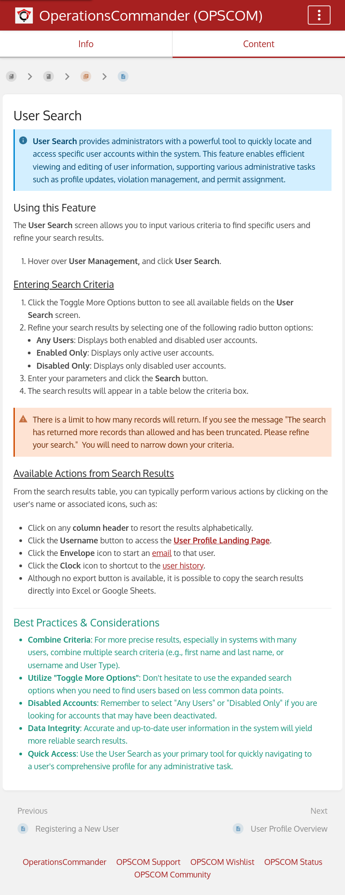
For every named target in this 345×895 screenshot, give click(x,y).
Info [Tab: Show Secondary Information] (86, 43)
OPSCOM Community (172, 874)
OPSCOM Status (293, 862)
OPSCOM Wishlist (222, 862)
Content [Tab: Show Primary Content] (258, 43)
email (161, 553)
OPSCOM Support (148, 862)
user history (183, 565)
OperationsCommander (64, 862)
